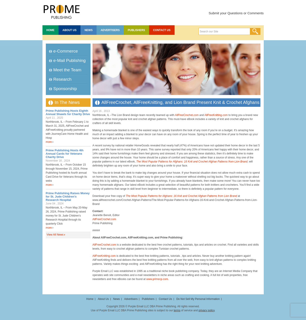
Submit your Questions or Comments (236, 13)
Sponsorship (65, 88)
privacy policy (206, 310)
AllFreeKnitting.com (216, 115)
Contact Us (162, 30)
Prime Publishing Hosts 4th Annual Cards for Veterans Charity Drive (65, 154)
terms (177, 310)
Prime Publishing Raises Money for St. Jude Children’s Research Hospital (68, 197)
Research (62, 79)
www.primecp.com (157, 279)
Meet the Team (67, 69)
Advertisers (110, 30)
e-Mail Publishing (69, 60)
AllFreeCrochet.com (187, 115)
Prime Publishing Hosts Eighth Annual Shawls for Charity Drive (68, 112)
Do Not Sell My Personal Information (198, 299)
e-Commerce (65, 51)
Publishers (136, 30)
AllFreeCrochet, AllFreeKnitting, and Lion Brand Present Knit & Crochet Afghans (180, 102)
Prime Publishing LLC (61, 11)
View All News (55, 234)
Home (50, 30)
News (88, 30)
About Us (70, 30)
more (49, 141)
